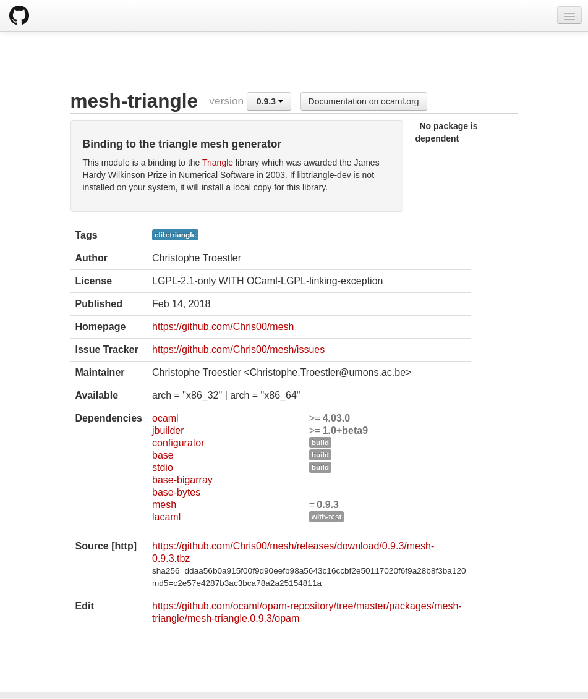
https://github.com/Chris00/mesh (223, 326)
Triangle (217, 162)
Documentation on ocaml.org (364, 101)
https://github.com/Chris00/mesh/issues (238, 349)
